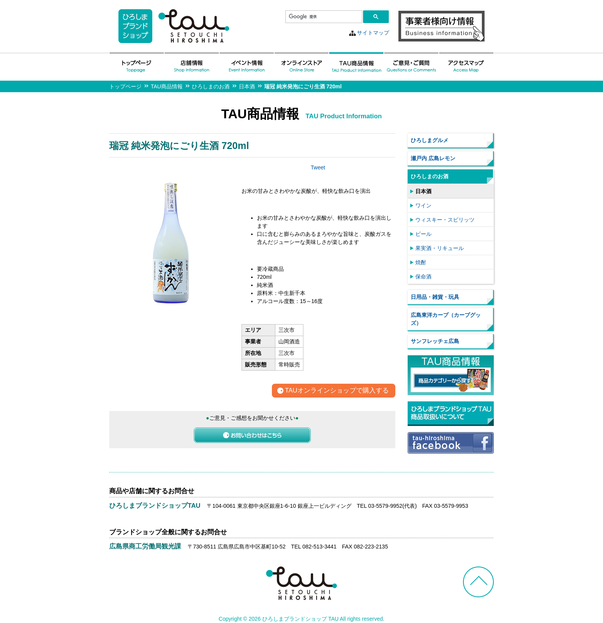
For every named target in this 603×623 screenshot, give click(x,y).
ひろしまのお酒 (211, 86)
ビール (423, 234)
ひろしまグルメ (429, 140)
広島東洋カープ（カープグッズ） (446, 319)
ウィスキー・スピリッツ (445, 220)
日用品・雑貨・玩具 (435, 297)
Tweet (318, 167)
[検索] (323, 16)
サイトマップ (373, 33)
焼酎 (420, 262)
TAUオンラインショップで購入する (337, 390)
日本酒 (247, 86)
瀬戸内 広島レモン (433, 158)
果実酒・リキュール (439, 248)
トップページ (125, 86)
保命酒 (423, 276)
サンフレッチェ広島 (435, 341)
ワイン (423, 205)
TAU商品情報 (167, 86)
